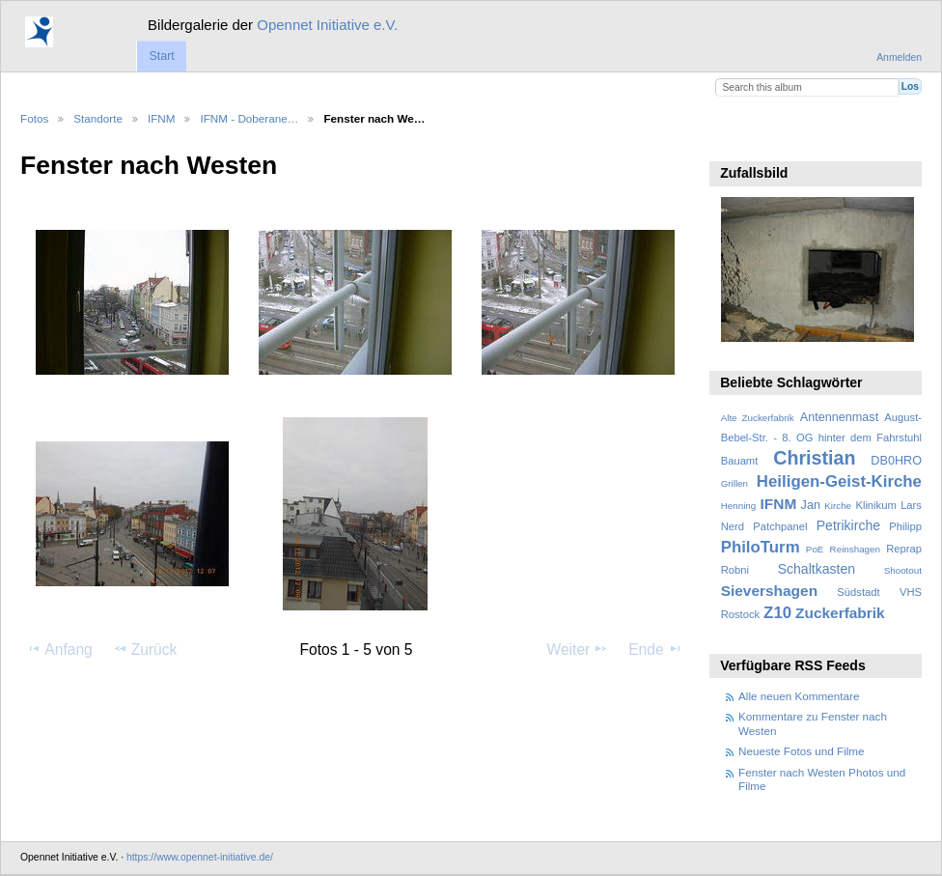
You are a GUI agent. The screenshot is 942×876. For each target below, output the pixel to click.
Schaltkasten (816, 569)
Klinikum (875, 505)
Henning (739, 505)
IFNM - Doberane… (249, 118)
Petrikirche (848, 525)
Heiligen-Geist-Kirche (839, 481)
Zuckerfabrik (840, 613)
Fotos (34, 118)
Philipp (905, 526)
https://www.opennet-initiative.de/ (199, 857)
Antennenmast (839, 417)
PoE (815, 549)
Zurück (145, 649)
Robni (735, 570)
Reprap (904, 548)
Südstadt (858, 592)
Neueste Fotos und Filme (801, 751)
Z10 (777, 613)
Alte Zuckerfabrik (757, 417)
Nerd (732, 526)
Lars (911, 505)
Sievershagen (769, 590)
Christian (814, 457)
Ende (655, 649)
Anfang (59, 649)
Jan (810, 505)
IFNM (162, 118)
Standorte (98, 118)
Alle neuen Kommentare (798, 696)
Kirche (837, 505)
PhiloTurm (760, 547)
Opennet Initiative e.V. (327, 24)
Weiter (578, 649)
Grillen (734, 483)
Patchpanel (780, 526)
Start (161, 56)
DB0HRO (896, 460)
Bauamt (740, 460)
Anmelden (899, 57)
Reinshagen (855, 549)
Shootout (903, 570)
